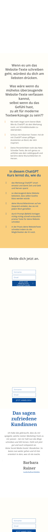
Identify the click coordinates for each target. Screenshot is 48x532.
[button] (2, 460)
